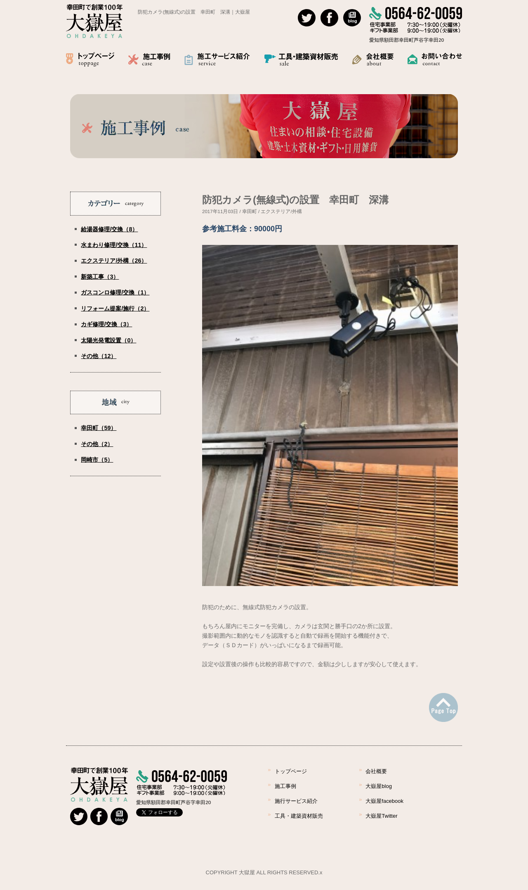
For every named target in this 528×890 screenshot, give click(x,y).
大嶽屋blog (378, 786)
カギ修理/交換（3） (106, 324)
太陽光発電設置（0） (108, 340)
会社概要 (376, 771)
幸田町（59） (98, 428)
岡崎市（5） (97, 459)
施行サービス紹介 (296, 801)
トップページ (291, 771)
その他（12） (98, 356)
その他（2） (97, 444)
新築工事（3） (100, 276)
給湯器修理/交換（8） (109, 229)
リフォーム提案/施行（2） (115, 308)
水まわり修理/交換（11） (114, 245)
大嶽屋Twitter (381, 816)
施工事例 (285, 786)
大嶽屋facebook (384, 801)
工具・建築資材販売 (299, 816)
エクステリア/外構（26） (114, 260)
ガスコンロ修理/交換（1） (115, 292)
